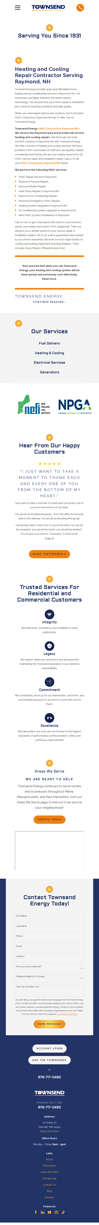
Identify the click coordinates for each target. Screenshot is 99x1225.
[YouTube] (49, 1214)
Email (19, 947)
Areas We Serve (49, 1174)
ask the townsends (49, 1062)
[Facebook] (36, 1214)
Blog (49, 1193)
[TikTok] (63, 1214)
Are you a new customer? (29, 968)
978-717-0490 (49, 1080)
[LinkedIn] (42, 1214)
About (49, 1162)
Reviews (49, 1200)
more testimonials (49, 555)
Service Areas (49, 820)
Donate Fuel (49, 1180)
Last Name (21, 927)
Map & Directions (49, 1133)
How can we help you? (27, 988)
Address (20, 958)
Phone (19, 937)
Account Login (49, 1050)
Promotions (49, 1168)
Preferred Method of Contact (30, 978)
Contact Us (49, 1187)
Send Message (49, 1025)
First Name (21, 917)
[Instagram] (56, 1214)
